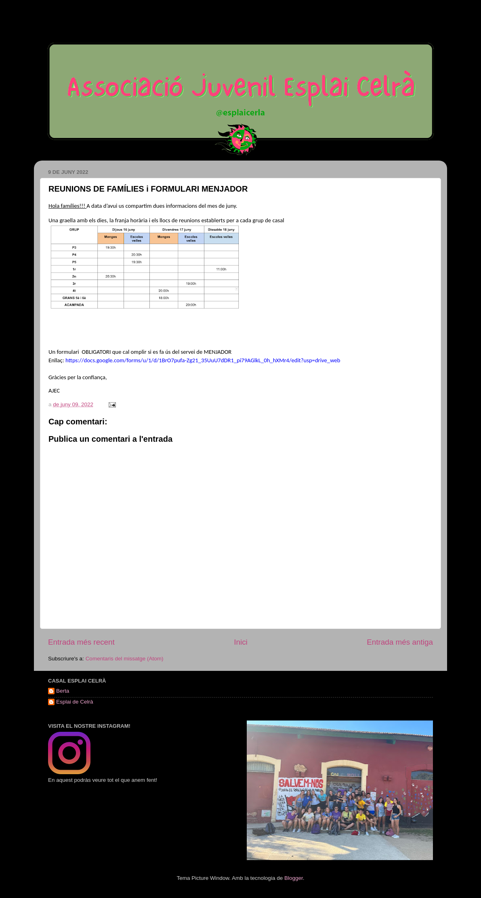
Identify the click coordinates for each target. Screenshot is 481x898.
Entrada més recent (81, 642)
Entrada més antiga (400, 642)
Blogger (293, 878)
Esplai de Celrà (74, 702)
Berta (62, 691)
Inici (241, 642)
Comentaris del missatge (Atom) (125, 659)
